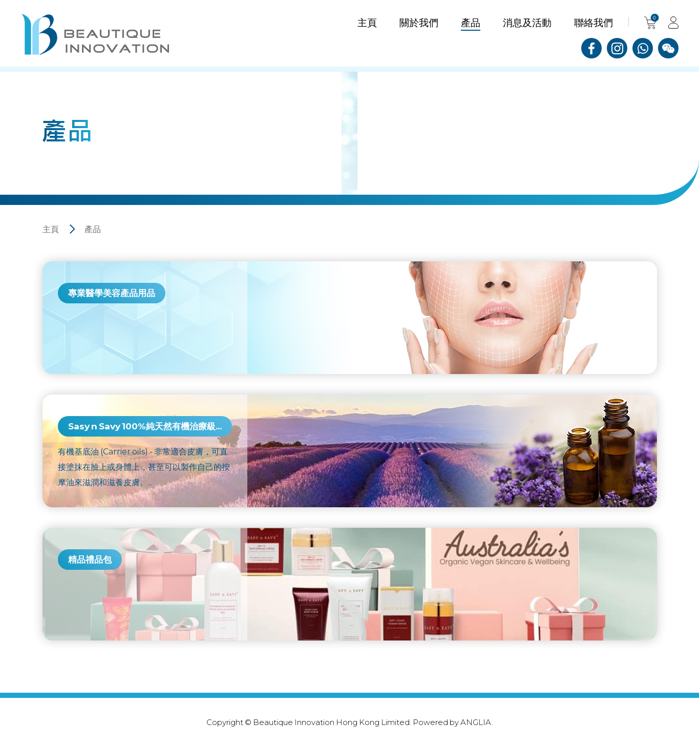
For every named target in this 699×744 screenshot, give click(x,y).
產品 (92, 229)
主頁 (51, 229)
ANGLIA (476, 722)
